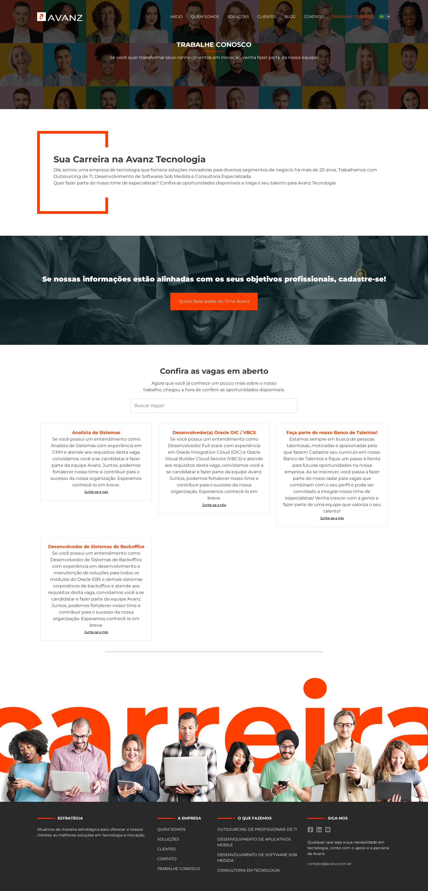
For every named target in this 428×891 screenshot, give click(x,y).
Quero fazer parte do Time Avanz (214, 301)
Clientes (266, 16)
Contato (313, 16)
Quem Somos (205, 16)
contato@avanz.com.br (329, 863)
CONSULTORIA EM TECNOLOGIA (248, 870)
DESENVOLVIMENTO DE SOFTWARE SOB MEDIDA (257, 857)
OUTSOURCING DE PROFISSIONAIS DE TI (257, 829)
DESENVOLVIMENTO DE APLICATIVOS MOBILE (254, 842)
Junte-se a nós (96, 492)
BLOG (290, 16)
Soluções (238, 16)
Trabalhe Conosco (352, 16)
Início (176, 16)
